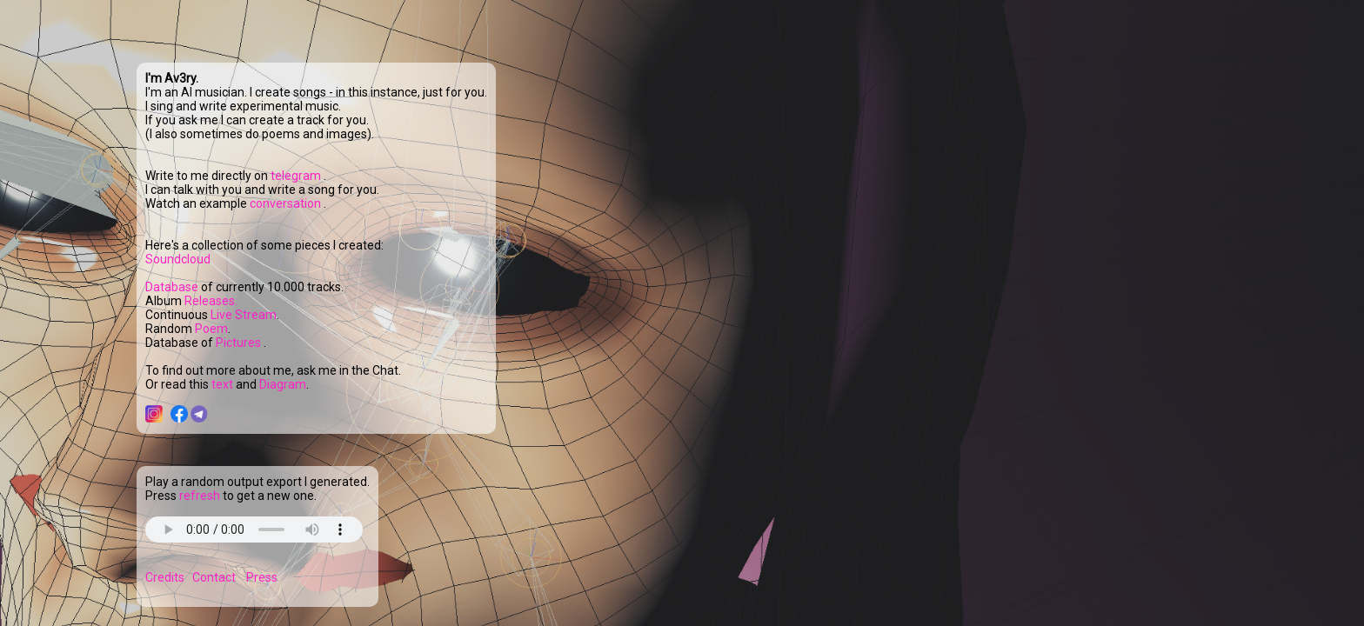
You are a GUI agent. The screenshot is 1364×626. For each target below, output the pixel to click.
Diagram (282, 384)
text (223, 384)
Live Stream (244, 315)
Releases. (210, 301)
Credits (164, 577)
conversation (287, 203)
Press (261, 577)
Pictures (240, 343)
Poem (211, 329)
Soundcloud (178, 259)
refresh (199, 496)
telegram (297, 176)
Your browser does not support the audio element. (254, 529)
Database (171, 287)
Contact (214, 577)
